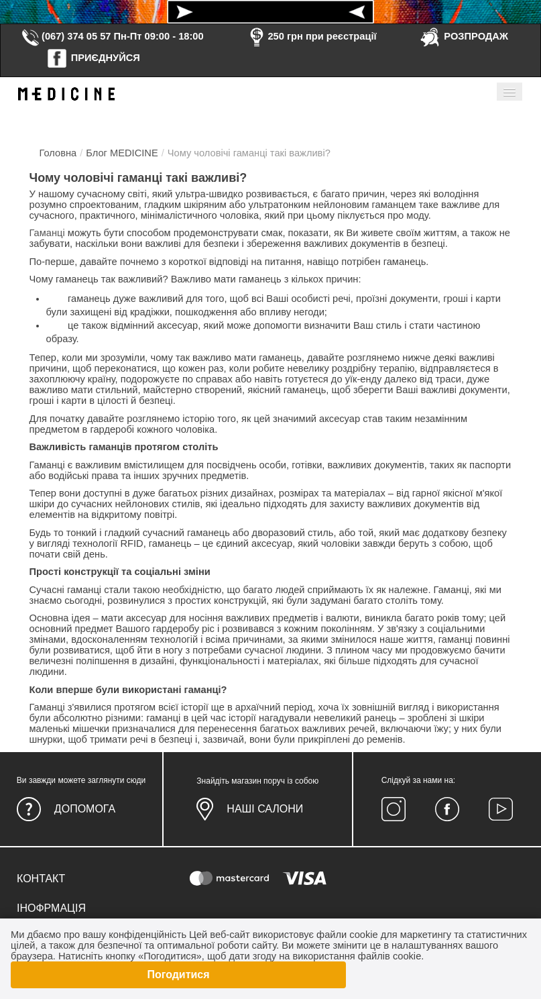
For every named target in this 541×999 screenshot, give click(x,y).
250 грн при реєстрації (311, 36)
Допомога (84, 808)
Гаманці (47, 232)
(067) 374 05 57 (65, 36)
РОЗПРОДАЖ (463, 36)
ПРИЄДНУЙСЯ (93, 57)
